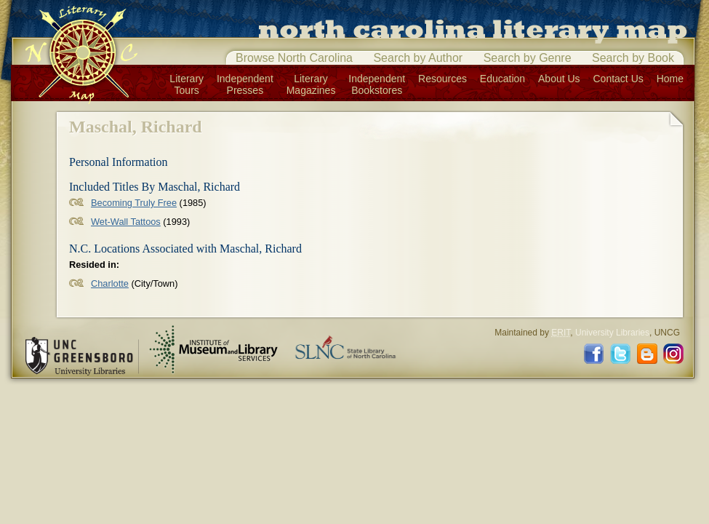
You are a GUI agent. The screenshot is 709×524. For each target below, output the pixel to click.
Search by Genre (528, 58)
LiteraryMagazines (311, 84)
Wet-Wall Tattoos (126, 221)
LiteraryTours (186, 84)
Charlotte (110, 283)
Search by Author (417, 58)
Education (502, 78)
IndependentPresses (245, 84)
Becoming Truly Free (134, 202)
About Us (559, 78)
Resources (442, 78)
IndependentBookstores (376, 84)
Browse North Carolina (294, 58)
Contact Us (618, 78)
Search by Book (633, 58)
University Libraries (612, 333)
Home (670, 78)
